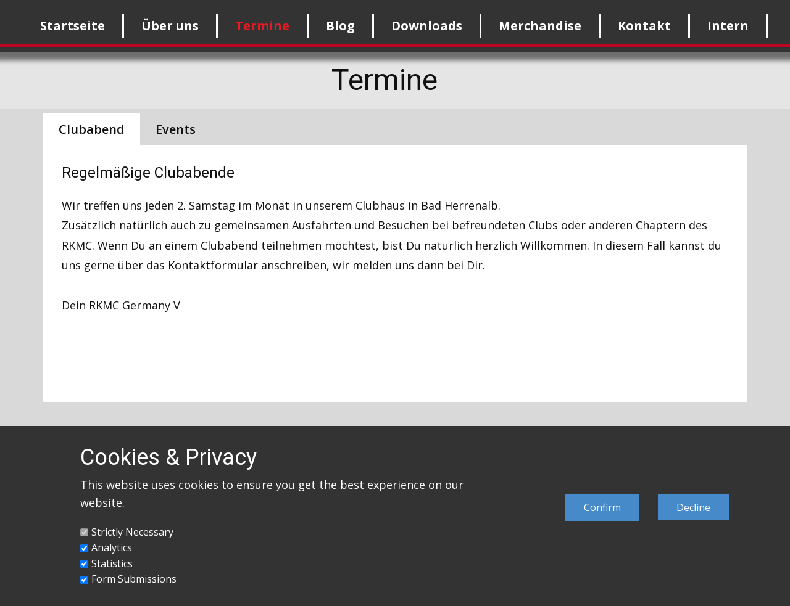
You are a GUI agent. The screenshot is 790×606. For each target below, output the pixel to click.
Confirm (602, 507)
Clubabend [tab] (92, 129)
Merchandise (540, 25)
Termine (262, 25)
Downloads (426, 25)
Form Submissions (134, 579)
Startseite (72, 25)
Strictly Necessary (132, 532)
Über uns (170, 25)
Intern (728, 25)
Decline (693, 507)
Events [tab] (176, 129)
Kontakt (644, 25)
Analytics (111, 547)
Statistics (112, 563)
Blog (340, 25)
